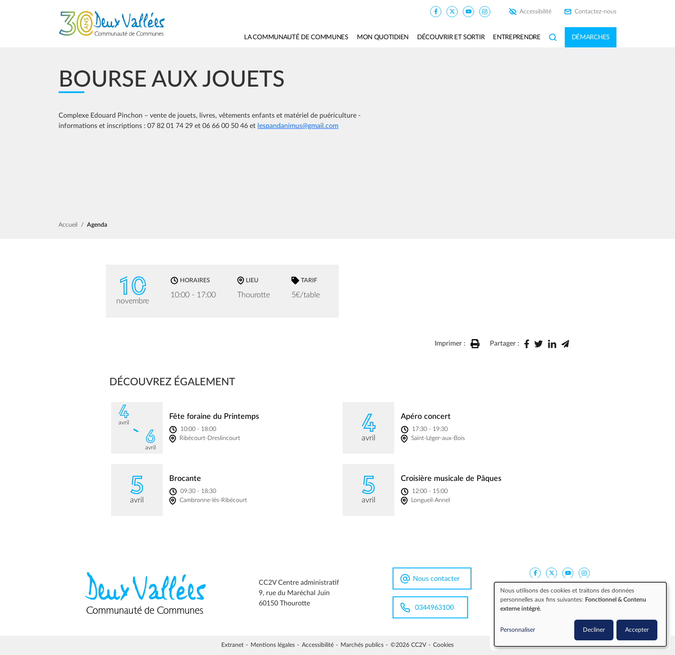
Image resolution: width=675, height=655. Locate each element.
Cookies (443, 645)
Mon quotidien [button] (383, 37)
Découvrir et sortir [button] (450, 37)
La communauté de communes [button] (296, 37)
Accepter (637, 630)
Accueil (68, 225)
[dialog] (580, 614)
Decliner (594, 630)
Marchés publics (362, 645)
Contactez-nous (595, 12)
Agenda (97, 225)
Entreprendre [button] (516, 37)
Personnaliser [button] (517, 630)
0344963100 (434, 607)
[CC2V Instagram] (484, 11)
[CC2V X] (452, 11)
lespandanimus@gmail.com (297, 125)
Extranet (232, 645)
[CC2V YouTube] (468, 11)
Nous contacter (436, 578)
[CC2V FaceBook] (435, 11)
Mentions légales (273, 645)
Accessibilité (535, 12)
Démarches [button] (591, 37)
